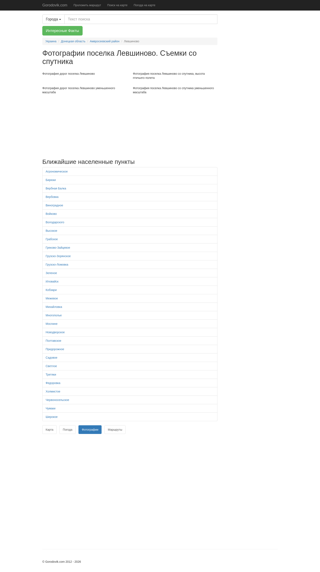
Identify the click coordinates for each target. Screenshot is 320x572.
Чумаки (51, 408)
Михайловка (54, 306)
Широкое (52, 416)
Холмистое (53, 391)
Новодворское (55, 332)
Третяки (51, 374)
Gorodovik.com (54, 5)
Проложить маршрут (87, 5)
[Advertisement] (129, 125)
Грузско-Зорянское (58, 256)
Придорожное (55, 349)
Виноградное (54, 205)
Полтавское (53, 340)
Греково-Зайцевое (58, 247)
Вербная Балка (56, 188)
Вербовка (52, 197)
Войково (51, 213)
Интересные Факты (62, 31)
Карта (49, 429)
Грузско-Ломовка (57, 264)
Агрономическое (57, 171)
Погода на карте (144, 5)
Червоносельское (57, 400)
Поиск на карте (117, 5)
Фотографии (90, 429)
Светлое (51, 366)
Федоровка (53, 383)
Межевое (52, 298)
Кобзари (51, 290)
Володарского (55, 222)
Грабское (52, 239)
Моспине (52, 323)
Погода (67, 429)
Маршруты (115, 429)
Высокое (51, 230)
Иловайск (52, 281)
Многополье (54, 315)
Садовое (51, 357)
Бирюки (51, 180)
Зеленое (51, 273)
